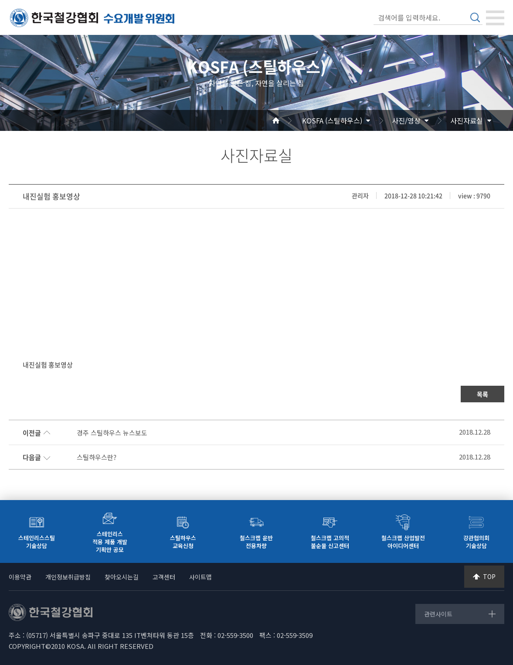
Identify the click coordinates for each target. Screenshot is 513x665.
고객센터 (164, 576)
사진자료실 (466, 120)
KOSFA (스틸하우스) (332, 120)
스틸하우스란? (96, 457)
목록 (482, 394)
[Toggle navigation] (495, 17)
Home (286, 120)
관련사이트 (438, 614)
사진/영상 (406, 120)
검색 (475, 17)
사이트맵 (200, 576)
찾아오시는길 (122, 576)
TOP (489, 576)
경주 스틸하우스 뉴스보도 (112, 433)
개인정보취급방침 (68, 576)
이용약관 (20, 576)
